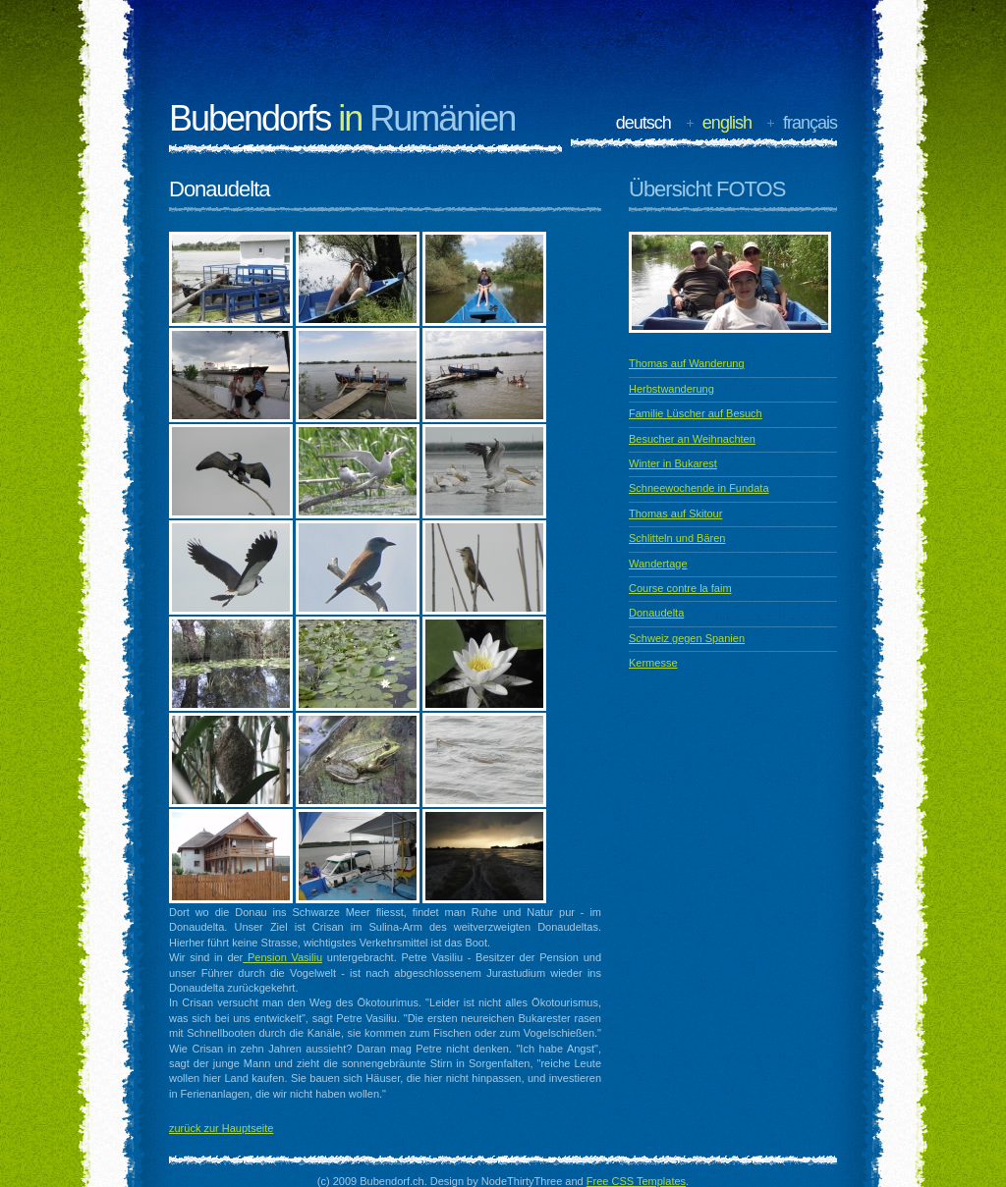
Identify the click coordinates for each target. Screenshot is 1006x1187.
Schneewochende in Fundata (699, 488)
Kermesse (653, 663)
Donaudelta (656, 613)
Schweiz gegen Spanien (687, 638)
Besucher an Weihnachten (692, 439)
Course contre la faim (680, 588)
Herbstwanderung (671, 389)
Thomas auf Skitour (675, 513)
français (810, 123)
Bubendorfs (342, 118)
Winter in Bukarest (673, 463)
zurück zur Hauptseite (221, 1128)
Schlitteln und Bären (677, 538)
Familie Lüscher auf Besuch (695, 413)
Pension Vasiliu (282, 957)
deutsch (643, 123)
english (727, 123)
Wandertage (658, 563)
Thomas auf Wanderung (687, 363)
